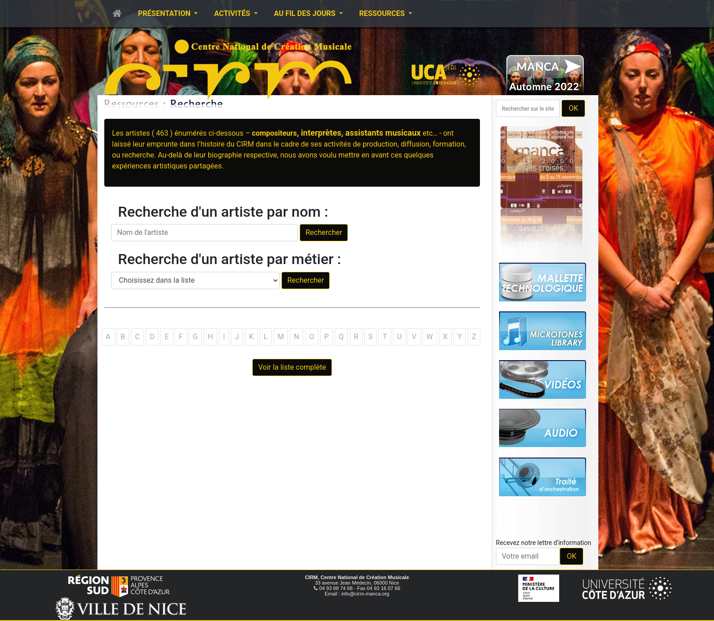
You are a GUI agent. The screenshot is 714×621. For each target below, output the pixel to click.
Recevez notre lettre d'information (543, 542)
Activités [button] (233, 13)
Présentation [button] (165, 13)
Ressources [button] (383, 13)
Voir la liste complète (292, 367)
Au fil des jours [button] (305, 13)
